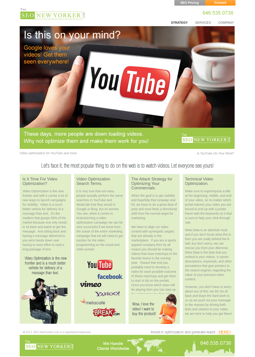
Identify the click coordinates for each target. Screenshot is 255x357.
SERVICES (203, 22)
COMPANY (226, 22)
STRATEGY (179, 22)
